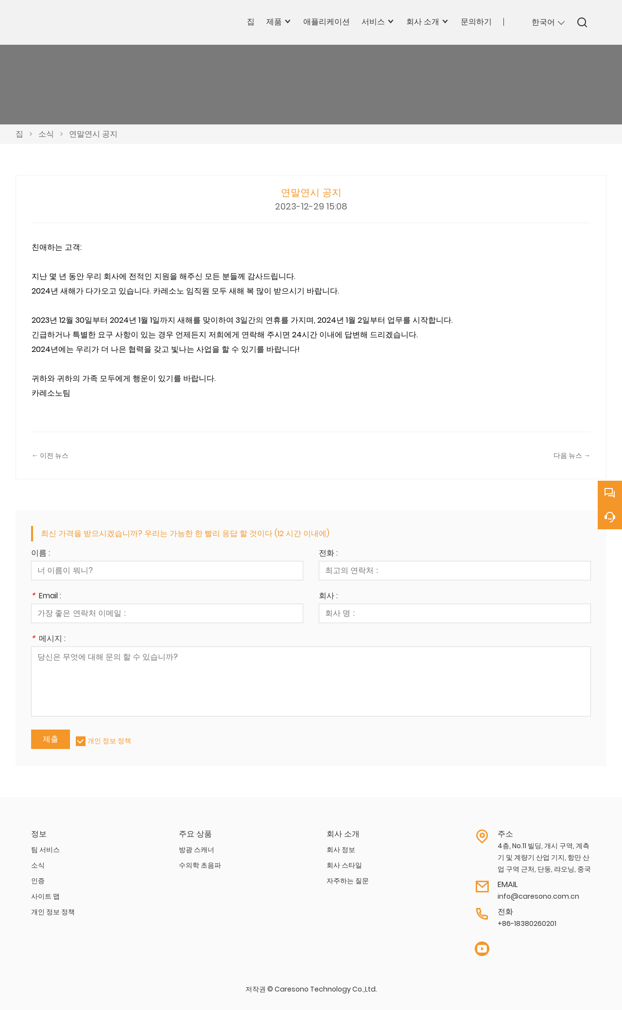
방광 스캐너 (196, 849)
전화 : (328, 553)
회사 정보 (341, 849)
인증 (38, 881)
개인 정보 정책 (109, 741)
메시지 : (48, 639)
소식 (46, 133)
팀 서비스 (45, 849)
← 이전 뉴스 (50, 455)
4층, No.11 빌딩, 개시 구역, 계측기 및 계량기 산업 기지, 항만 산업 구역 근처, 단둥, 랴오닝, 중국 (544, 857)
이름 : (40, 553)
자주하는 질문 (348, 881)
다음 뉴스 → (571, 455)
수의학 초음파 (200, 865)
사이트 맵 (45, 896)
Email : (46, 596)
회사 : (328, 596)
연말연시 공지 (93, 133)
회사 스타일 (344, 865)
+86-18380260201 (527, 923)
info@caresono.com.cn (538, 896)
